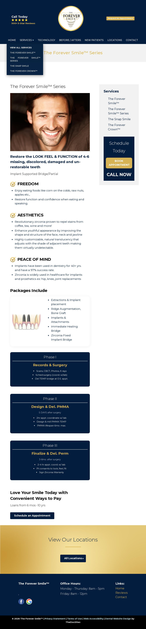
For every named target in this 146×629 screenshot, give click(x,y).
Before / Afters (70, 40)
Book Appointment (119, 163)
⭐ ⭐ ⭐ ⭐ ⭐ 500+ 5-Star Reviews (23, 22)
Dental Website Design (118, 618)
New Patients (94, 40)
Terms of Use (74, 618)
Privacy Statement (55, 618)
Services (26, 40)
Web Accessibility (93, 618)
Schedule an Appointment (32, 515)
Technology (46, 40)
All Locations (73, 558)
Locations (114, 40)
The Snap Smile (119, 119)
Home (12, 40)
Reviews (121, 592)
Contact (132, 40)
